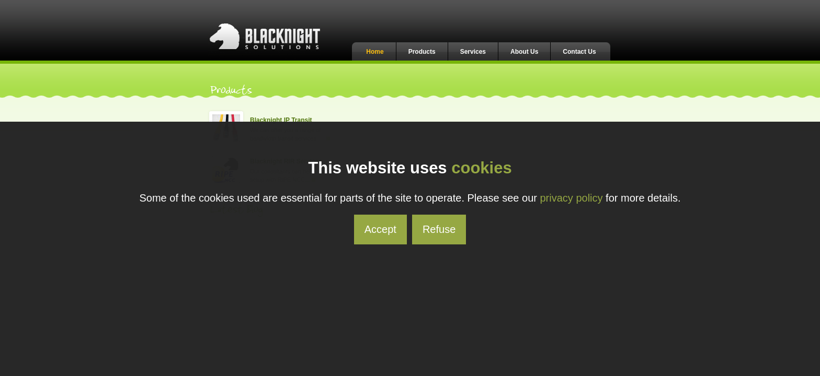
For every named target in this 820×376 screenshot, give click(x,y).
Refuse (439, 229)
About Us (524, 51)
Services (473, 51)
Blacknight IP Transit (281, 120)
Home (374, 51)
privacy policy (571, 198)
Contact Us (579, 51)
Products (422, 51)
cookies (481, 168)
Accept (380, 229)
